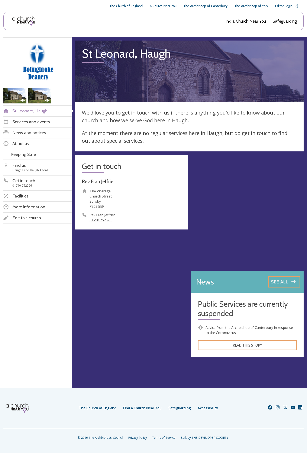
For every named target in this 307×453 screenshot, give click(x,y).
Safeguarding (285, 21)
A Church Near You (163, 6)
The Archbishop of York (251, 6)
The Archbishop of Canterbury (205, 6)
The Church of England (126, 6)
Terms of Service (163, 438)
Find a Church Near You (244, 21)
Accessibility (208, 408)
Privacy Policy (137, 438)
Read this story (247, 345)
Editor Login (286, 6)
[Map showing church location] (247, 211)
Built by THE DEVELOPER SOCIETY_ (205, 438)
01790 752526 (101, 220)
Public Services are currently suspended (243, 308)
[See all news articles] (284, 281)
